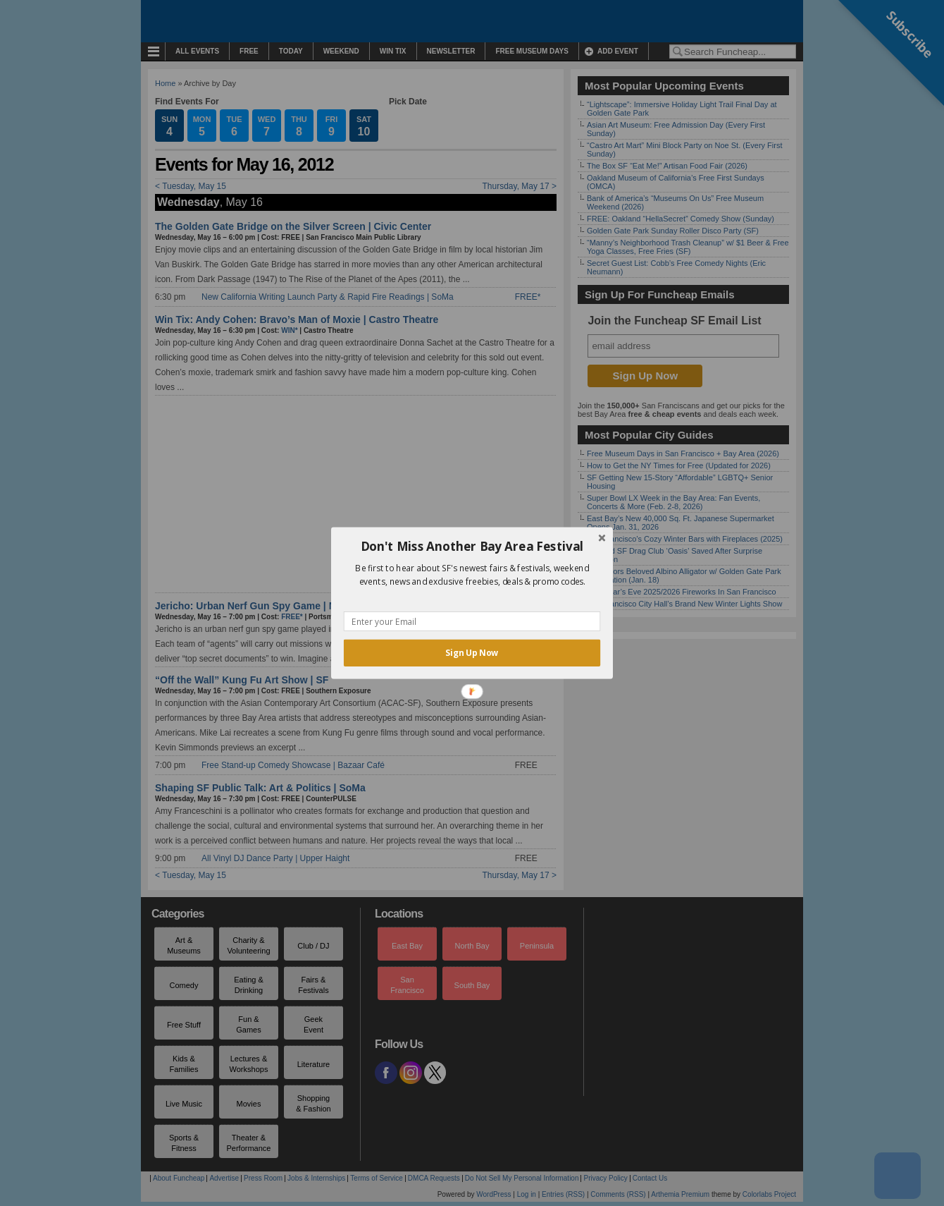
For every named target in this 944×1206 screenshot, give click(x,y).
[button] (472, 546)
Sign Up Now (472, 653)
